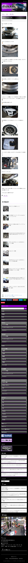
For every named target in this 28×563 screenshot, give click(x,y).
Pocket (2, 302)
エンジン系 (4, 364)
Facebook (9, 299)
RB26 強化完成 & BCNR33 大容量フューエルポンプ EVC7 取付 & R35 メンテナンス (17, 279)
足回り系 (4, 359)
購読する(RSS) (5, 306)
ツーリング (4, 390)
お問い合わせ (4, 432)
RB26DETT (4, 334)
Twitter (3, 299)
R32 (3, 408)
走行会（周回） (5, 382)
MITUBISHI (4, 416)
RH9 (3, 388)
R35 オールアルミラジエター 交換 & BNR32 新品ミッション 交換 (17, 269)
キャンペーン (4, 393)
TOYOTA (4, 413)
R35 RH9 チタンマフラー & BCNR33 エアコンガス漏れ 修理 (16, 260)
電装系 (3, 362)
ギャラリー (4, 330)
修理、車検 (5, 195)
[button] (2, 7)
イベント (3, 380)
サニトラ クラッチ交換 (9, 296)
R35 (3, 399)
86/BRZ (3, 345)
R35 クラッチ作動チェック (14, 206)
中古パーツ (4, 426)
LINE (25, 299)
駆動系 (3, 356)
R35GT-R (3, 322)
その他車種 (4, 368)
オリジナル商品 (5, 324)
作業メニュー (4, 423)
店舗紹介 (3, 314)
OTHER (3, 419)
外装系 (3, 353)
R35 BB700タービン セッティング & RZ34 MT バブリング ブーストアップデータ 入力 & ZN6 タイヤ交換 (14, 511)
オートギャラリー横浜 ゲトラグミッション (13, 295)
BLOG (3, 316)
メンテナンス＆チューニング (7, 327)
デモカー (3, 319)
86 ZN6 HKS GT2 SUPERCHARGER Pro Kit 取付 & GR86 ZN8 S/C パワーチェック (17, 233)
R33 (3, 405)
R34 (3, 402)
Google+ (15, 299)
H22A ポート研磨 (12, 250)
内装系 (3, 350)
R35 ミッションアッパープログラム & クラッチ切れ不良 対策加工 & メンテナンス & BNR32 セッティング (13, 494)
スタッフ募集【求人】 (6, 429)
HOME (3, 311)
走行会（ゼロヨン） (6, 385)
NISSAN (3, 411)
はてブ (20, 299)
